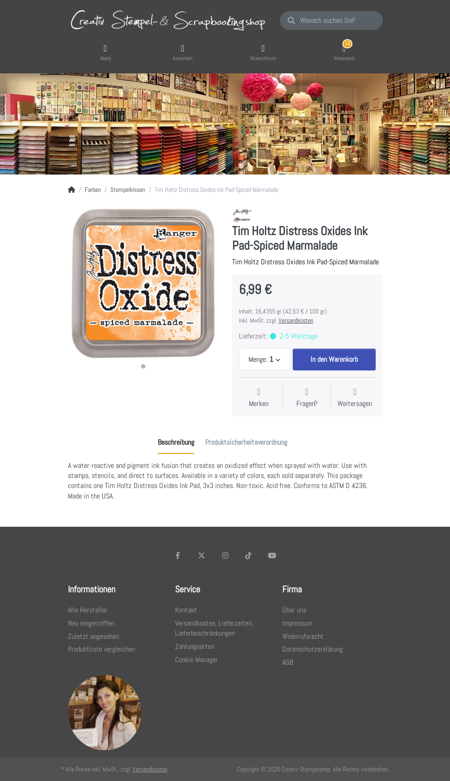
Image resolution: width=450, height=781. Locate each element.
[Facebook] (178, 555)
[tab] (176, 442)
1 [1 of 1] (143, 366)
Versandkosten (296, 320)
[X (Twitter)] (201, 555)
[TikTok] (248, 555)
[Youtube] (272, 555)
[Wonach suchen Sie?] (331, 20)
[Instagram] (225, 555)
